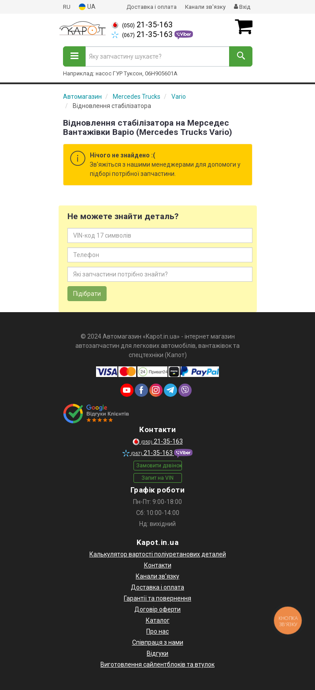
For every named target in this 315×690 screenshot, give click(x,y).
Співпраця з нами (157, 642)
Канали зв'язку (205, 7)
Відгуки (157, 653)
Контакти (157, 565)
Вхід (242, 7)
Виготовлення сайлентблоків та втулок (157, 664)
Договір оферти (157, 609)
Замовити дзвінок (159, 465)
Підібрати (87, 293)
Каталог (158, 620)
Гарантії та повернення (157, 598)
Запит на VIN (157, 478)
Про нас (157, 631)
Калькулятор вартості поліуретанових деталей (157, 554)
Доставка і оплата (151, 7)
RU (66, 7)
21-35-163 (142, 24)
